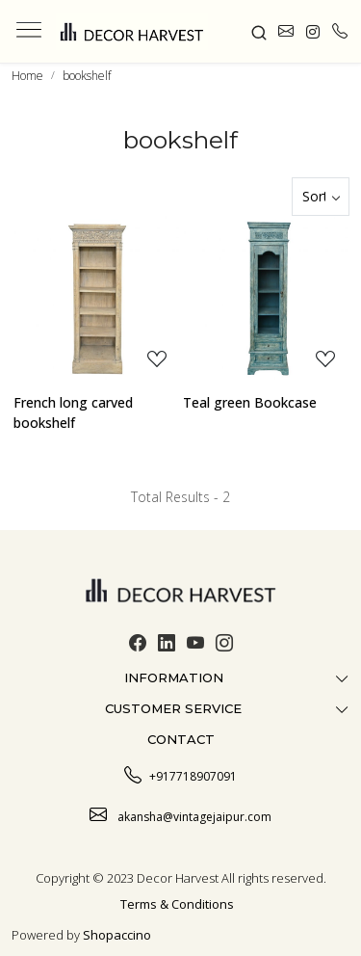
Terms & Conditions (177, 904)
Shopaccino (117, 934)
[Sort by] (320, 196)
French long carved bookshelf (73, 412)
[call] (340, 31)
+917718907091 (180, 773)
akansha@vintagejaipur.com (180, 814)
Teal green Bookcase (250, 402)
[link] (258, 30)
